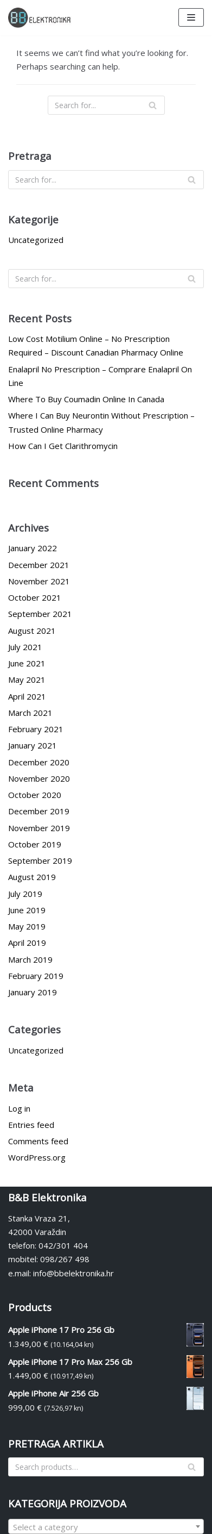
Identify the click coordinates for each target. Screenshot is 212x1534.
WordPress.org (37, 1157)
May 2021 (27, 679)
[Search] (106, 105)
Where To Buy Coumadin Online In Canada (86, 399)
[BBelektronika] (40, 18)
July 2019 (25, 893)
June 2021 (27, 663)
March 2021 (30, 712)
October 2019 (34, 844)
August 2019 (32, 876)
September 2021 (40, 613)
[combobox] (106, 1526)
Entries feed (31, 1124)
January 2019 (32, 992)
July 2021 (25, 646)
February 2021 (35, 729)
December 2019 (38, 811)
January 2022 (32, 547)
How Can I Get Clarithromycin (63, 445)
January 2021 (32, 745)
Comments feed (38, 1141)
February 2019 (35, 975)
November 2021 (39, 581)
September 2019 (40, 860)
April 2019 (27, 942)
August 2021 (32, 630)
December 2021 (38, 564)
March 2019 (30, 959)
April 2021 (27, 696)
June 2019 (27, 910)
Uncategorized (35, 239)
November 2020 (39, 778)
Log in (19, 1108)
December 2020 (38, 762)
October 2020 (34, 794)
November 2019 (39, 827)
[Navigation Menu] (191, 17)
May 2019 (27, 926)
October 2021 (34, 597)
